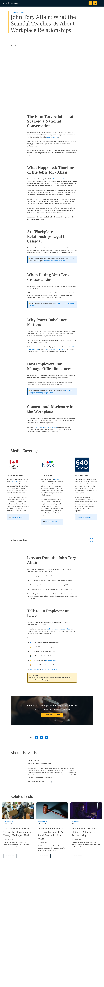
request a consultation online (50, 671)
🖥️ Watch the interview (50, 524)
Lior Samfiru (14, 484)
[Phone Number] (90, 3)
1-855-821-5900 (34, 671)
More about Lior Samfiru (36, 784)
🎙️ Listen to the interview (85, 519)
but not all (64, 658)
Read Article (10, 858)
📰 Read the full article (16, 519)
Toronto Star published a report (62, 181)
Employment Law (17, 12)
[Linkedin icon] (46, 740)
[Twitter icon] (41, 740)
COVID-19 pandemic (52, 139)
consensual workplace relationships (46, 429)
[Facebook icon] (36, 740)
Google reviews (50, 663)
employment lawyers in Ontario (56, 631)
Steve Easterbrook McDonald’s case (55, 351)
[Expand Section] (91, 542)
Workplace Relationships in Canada (54, 263)
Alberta (68, 631)
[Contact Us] (95, 3)
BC (28, 633)
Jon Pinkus (57, 482)
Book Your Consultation (52, 717)
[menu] (100, 3)
